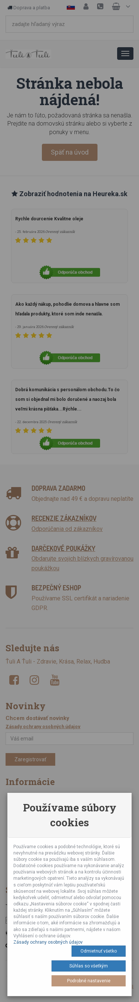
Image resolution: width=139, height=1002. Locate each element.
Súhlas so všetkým (88, 966)
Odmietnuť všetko (98, 951)
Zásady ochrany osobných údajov (48, 942)
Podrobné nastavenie (88, 980)
